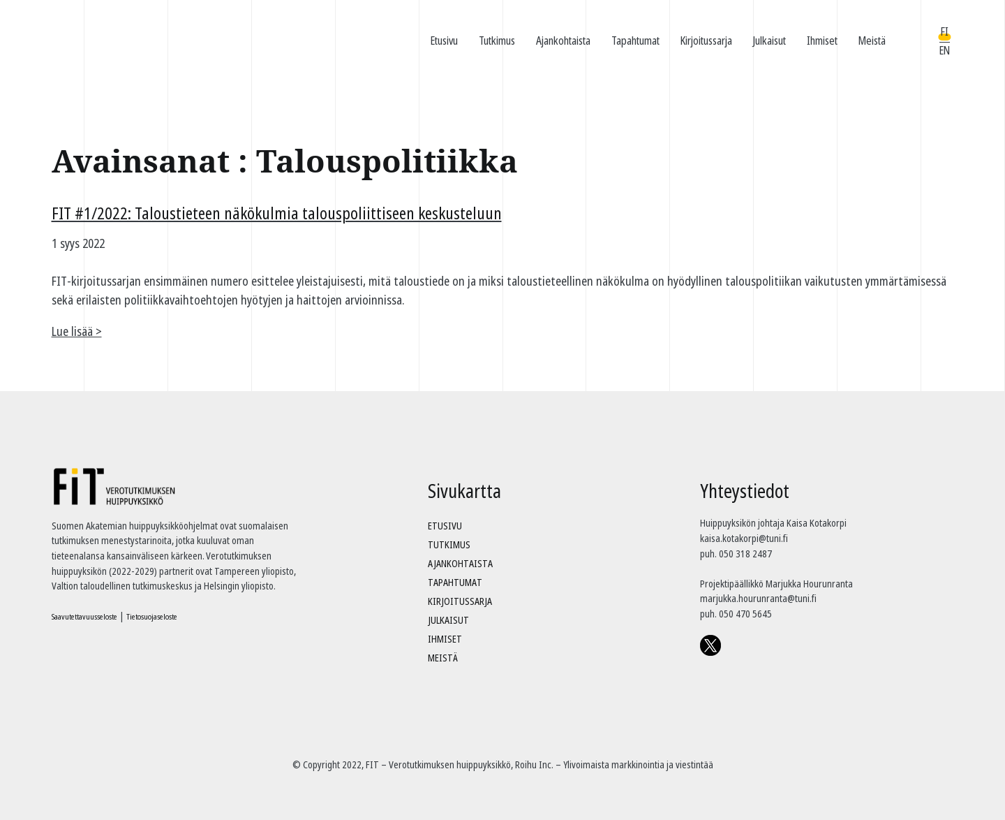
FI (944, 31)
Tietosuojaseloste (151, 616)
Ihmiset (822, 40)
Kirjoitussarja (706, 40)
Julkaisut (769, 40)
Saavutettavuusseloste (84, 616)
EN (944, 50)
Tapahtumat (635, 40)
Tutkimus (497, 40)
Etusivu (444, 40)
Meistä (872, 40)
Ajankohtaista (563, 40)
